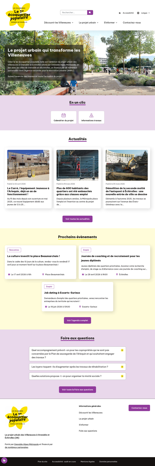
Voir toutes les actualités (77, 219)
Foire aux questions (88, 431)
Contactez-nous (132, 22)
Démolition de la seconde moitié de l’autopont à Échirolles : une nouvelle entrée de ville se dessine (126, 191)
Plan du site (42, 462)
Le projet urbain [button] (87, 22)
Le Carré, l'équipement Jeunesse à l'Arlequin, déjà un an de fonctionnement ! (28, 191)
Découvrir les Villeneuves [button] (57, 22)
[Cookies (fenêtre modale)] (4, 460)
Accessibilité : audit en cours (64, 462)
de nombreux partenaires (16, 447)
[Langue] (143, 13)
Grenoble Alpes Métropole (26, 444)
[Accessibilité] (126, 13)
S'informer (83, 425)
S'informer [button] (109, 22)
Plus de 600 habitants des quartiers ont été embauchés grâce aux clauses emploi (74, 191)
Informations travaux (91, 117)
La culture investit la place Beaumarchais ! (33, 256)
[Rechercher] (90, 12)
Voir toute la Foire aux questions (77, 389)
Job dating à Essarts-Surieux (62, 292)
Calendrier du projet (64, 117)
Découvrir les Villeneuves (90, 412)
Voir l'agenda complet (77, 320)
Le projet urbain (86, 419)
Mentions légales (88, 462)
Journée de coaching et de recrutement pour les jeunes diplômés (110, 258)
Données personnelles (108, 462)
